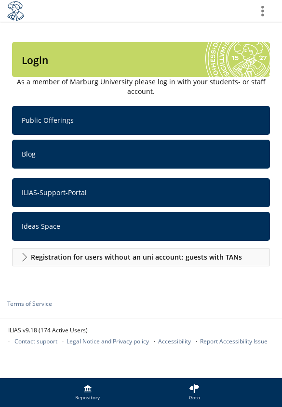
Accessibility (174, 341)
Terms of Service (29, 304)
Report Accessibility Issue (234, 341)
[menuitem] (87, 392)
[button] (141, 257)
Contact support (35, 341)
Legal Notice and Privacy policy (108, 341)
